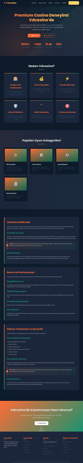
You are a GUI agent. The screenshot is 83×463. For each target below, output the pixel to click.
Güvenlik (64, 3)
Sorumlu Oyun (47, 448)
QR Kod (65, 449)
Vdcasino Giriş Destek (49, 443)
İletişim (46, 446)
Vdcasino (33, 3)
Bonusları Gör (48, 35)
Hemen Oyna (34, 35)
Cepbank (66, 444)
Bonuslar (57, 3)
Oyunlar (51, 3)
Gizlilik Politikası (48, 451)
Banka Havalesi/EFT (69, 439)
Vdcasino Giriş (42, 3)
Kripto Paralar (67, 447)
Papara (65, 442)
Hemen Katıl (41, 421)
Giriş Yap (74, 3)
